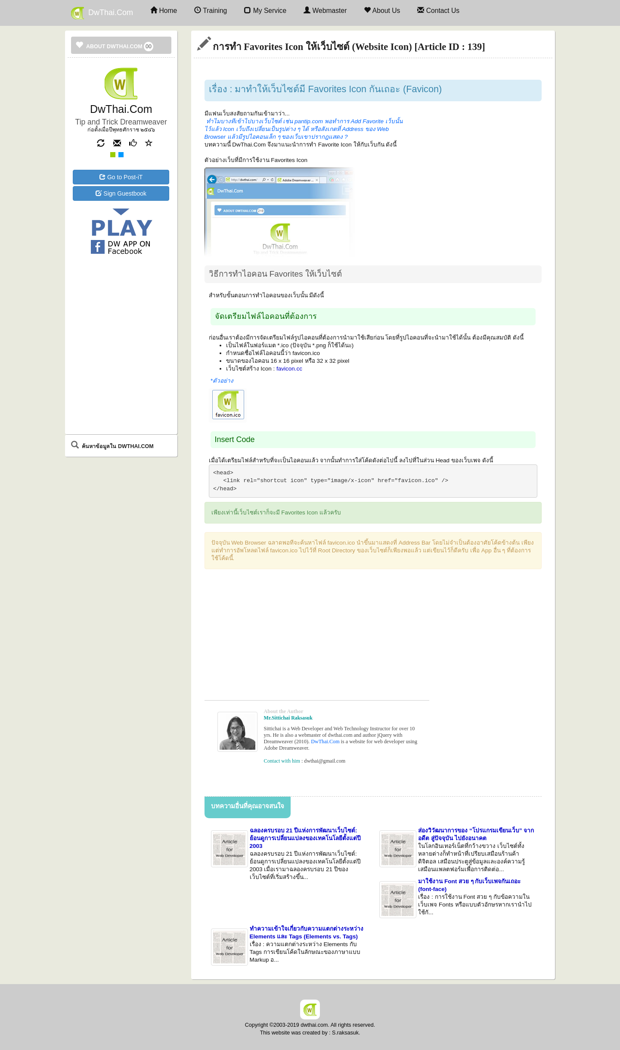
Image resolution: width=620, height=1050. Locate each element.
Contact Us (438, 10)
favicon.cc (289, 368)
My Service (265, 10)
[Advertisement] (121, 291)
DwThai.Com (102, 12)
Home (163, 10)
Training (210, 10)
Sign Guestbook (121, 193)
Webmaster (325, 10)
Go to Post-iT (121, 177)
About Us (382, 10)
